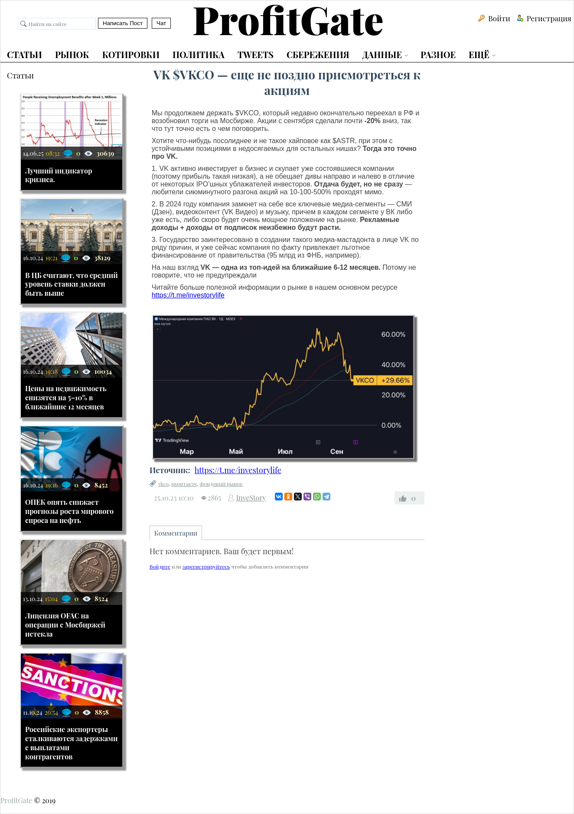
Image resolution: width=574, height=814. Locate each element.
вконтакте (184, 483)
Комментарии (176, 533)
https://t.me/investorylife (188, 295)
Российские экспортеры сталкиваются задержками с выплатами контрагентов (71, 743)
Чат (161, 23)
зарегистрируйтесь (206, 566)
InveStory (251, 497)
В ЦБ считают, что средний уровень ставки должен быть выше (71, 284)
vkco (163, 483)
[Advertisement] (287, 643)
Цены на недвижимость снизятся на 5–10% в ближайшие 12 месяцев (66, 397)
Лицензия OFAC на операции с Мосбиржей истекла (65, 624)
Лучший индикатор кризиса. (58, 175)
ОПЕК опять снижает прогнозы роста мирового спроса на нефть (69, 511)
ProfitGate (16, 800)
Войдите (160, 566)
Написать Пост (123, 23)
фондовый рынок (221, 483)
